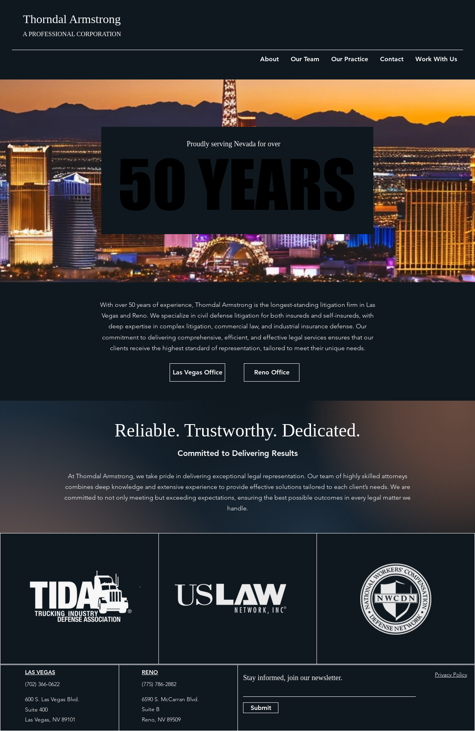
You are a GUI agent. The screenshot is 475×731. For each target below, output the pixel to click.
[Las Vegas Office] (197, 372)
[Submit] (260, 707)
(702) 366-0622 (42, 684)
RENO (150, 672)
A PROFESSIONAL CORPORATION (72, 34)
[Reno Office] (271, 372)
